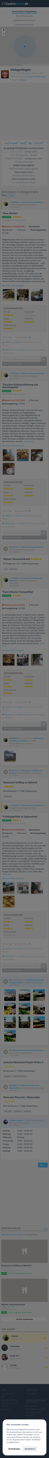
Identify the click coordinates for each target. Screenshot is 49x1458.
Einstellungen (14, 1449)
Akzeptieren (30, 1449)
